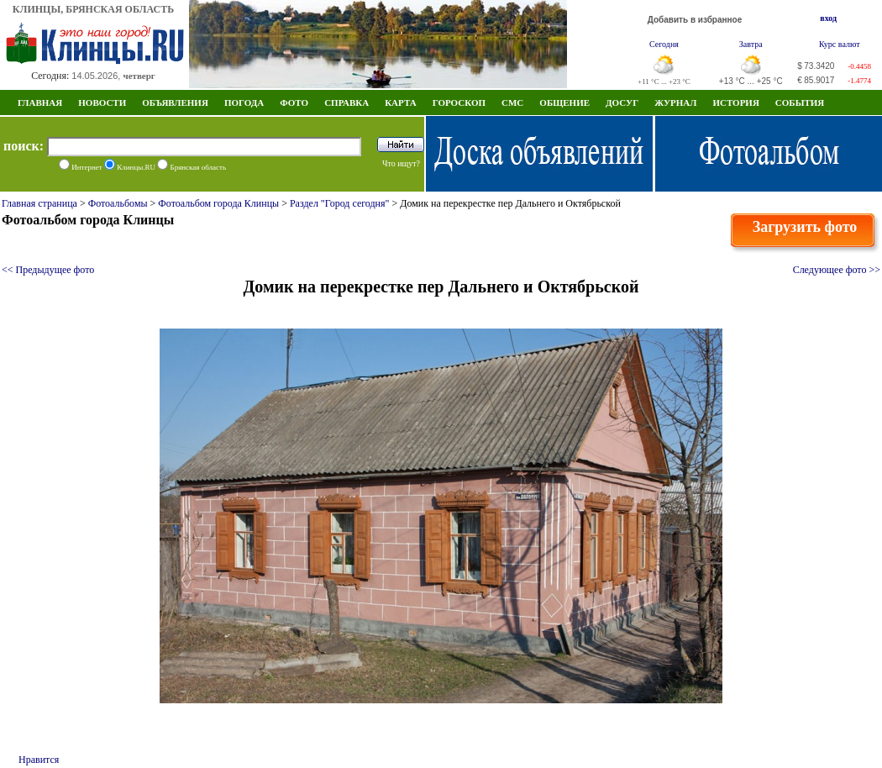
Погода (244, 102)
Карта (401, 102)
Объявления (175, 102)
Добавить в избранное (695, 19)
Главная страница (39, 203)
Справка (346, 102)
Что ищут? (401, 163)
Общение (564, 102)
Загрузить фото (805, 226)
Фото (294, 102)
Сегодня (664, 44)
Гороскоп (459, 102)
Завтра (751, 44)
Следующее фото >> (836, 270)
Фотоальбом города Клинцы (218, 203)
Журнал (675, 102)
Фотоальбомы (118, 203)
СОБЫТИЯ (799, 102)
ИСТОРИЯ (735, 102)
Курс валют (839, 44)
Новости (102, 102)
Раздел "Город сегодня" (340, 203)
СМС (512, 102)
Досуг (622, 102)
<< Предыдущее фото (48, 270)
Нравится (38, 759)
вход (828, 18)
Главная (40, 102)
